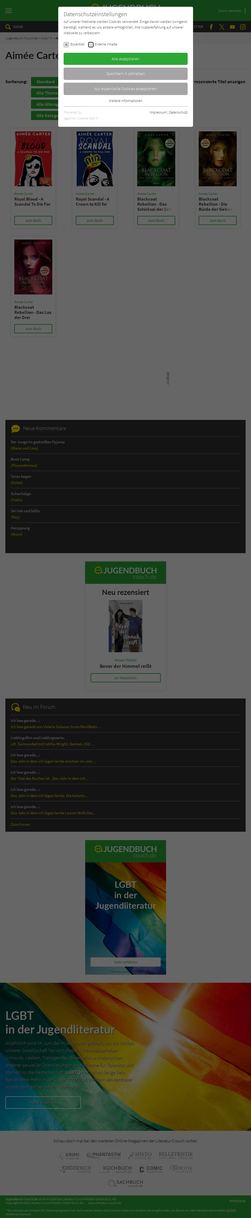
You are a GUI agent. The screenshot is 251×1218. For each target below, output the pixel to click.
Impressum (158, 112)
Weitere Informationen (125, 100)
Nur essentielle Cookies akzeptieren (125, 88)
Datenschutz (178, 112)
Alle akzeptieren (126, 58)
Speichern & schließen (125, 73)
